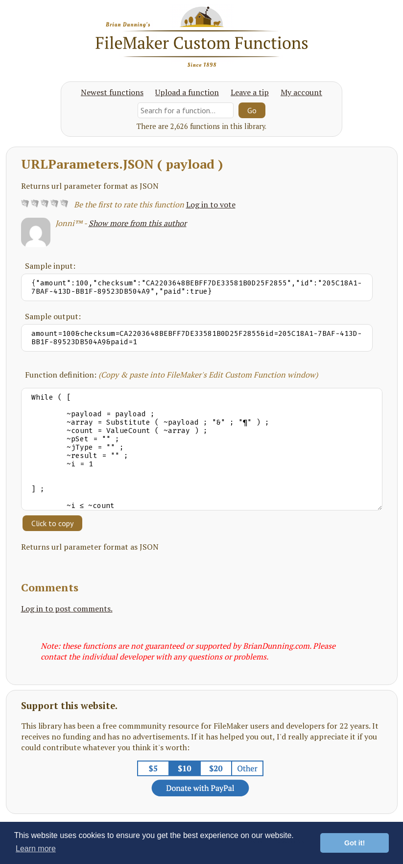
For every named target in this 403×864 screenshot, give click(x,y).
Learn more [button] (36, 848)
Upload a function (187, 92)
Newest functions (112, 92)
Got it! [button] (354, 843)
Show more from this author (138, 223)
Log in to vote (211, 204)
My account (301, 92)
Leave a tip (250, 92)
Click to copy (52, 523)
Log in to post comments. (67, 608)
